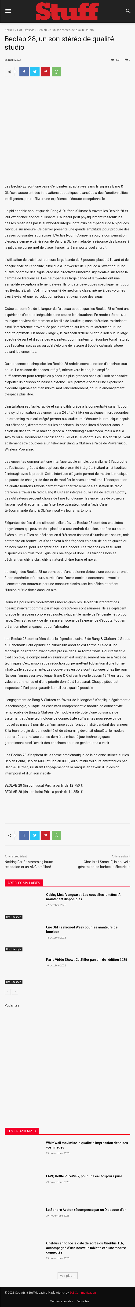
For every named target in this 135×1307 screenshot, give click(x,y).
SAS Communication (82, 1293)
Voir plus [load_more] (67, 1276)
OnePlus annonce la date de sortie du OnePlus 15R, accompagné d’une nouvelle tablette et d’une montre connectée (86, 1247)
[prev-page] (8, 992)
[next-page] (15, 992)
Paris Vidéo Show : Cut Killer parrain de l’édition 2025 (86, 959)
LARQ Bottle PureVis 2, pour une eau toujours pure (84, 1176)
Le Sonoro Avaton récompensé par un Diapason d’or (86, 1210)
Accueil (9, 30)
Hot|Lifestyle (25, 30)
